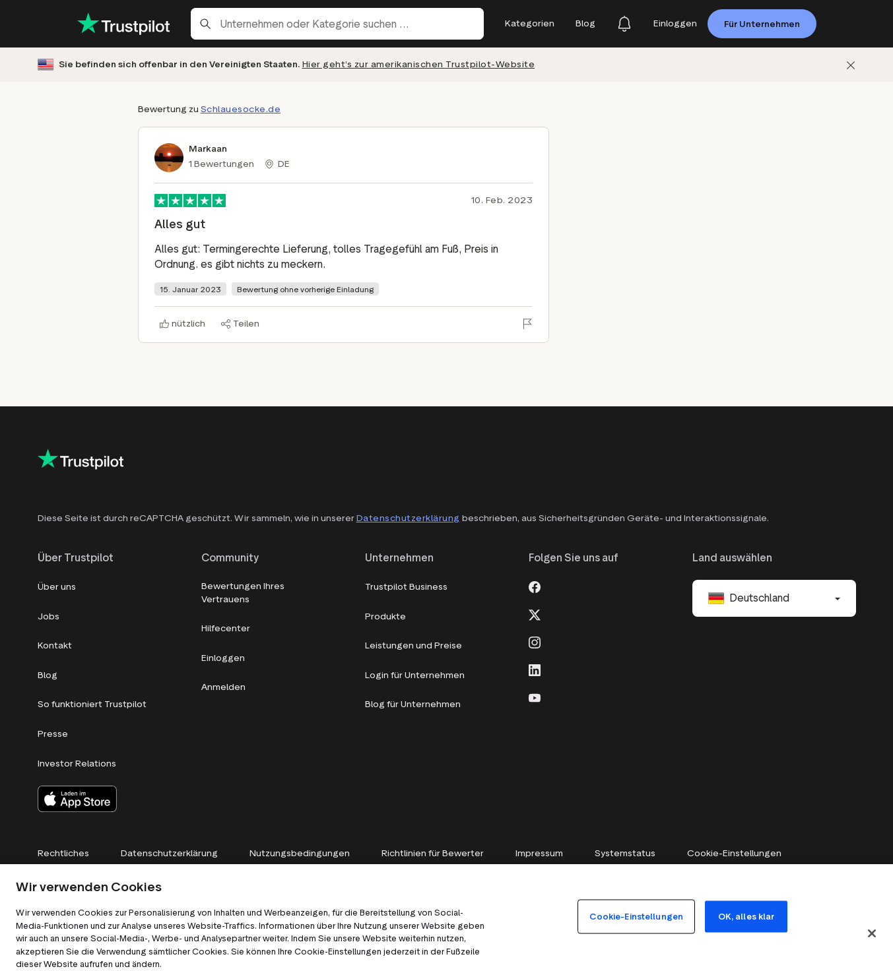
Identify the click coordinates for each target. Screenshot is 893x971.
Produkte (385, 616)
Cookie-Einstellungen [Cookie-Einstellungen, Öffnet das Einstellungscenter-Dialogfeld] (636, 917)
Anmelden (223, 687)
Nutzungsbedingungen (299, 853)
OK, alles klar (746, 917)
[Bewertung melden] (527, 324)
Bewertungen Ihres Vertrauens (242, 592)
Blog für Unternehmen (413, 704)
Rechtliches (63, 853)
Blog (47, 675)
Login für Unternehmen (415, 675)
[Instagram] (535, 641)
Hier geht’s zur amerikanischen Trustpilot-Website (418, 64)
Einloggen (223, 658)
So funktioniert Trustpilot (92, 704)
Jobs (48, 616)
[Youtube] (535, 697)
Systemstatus (625, 853)
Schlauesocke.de (241, 109)
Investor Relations (77, 763)
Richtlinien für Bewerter (432, 853)
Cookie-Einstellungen (734, 853)
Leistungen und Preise (413, 645)
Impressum (539, 853)
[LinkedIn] (535, 669)
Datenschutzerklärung (408, 518)
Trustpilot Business (406, 586)
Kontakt (55, 645)
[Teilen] (240, 323)
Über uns (57, 586)
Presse (53, 733)
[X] (535, 613)
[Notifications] (624, 23)
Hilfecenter (225, 628)
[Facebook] (535, 586)
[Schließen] (850, 65)
